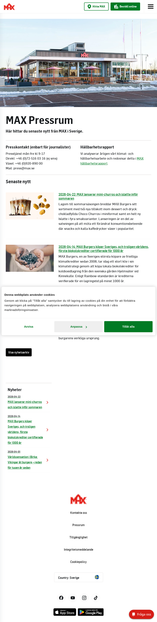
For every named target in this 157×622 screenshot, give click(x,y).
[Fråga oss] (141, 614)
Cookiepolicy (78, 562)
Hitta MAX (96, 6)
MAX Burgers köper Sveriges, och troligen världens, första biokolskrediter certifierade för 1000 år (29, 429)
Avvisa (28, 326)
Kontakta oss (78, 513)
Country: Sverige (78, 577)
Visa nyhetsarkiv (18, 352)
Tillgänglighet (78, 537)
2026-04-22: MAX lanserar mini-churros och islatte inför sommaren (98, 196)
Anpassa (78, 326)
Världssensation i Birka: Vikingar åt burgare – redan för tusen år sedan (29, 459)
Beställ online (125, 6)
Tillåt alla (128, 326)
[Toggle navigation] (150, 6)
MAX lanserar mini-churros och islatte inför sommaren (29, 401)
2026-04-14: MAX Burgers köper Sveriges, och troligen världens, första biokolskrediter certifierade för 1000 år (104, 249)
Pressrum (78, 525)
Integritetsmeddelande (78, 549)
